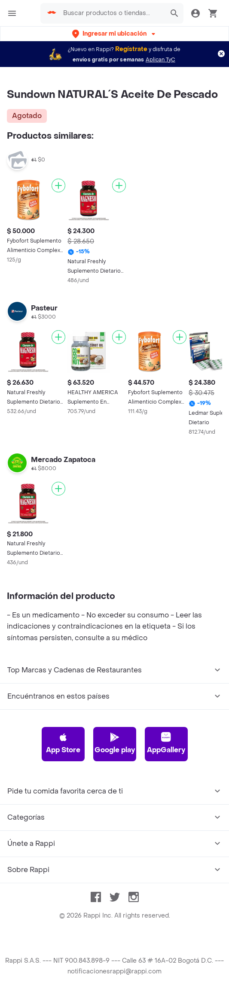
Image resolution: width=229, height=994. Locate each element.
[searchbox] (112, 13)
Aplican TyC (160, 59)
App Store (63, 743)
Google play (115, 743)
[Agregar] (58, 185)
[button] (114, 34)
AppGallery (166, 743)
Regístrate (131, 49)
